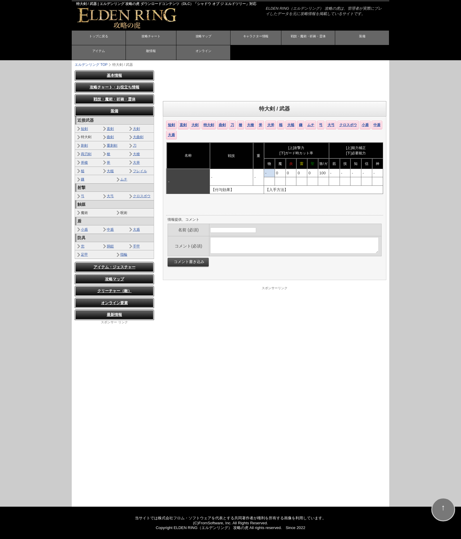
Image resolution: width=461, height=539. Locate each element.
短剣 (171, 125)
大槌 (290, 125)
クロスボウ (348, 125)
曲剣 (222, 125)
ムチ (310, 125)
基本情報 (114, 75)
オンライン (203, 53)
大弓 (331, 125)
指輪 (123, 254)
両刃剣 (86, 154)
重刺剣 (112, 145)
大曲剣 (138, 137)
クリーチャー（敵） (114, 291)
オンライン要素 (114, 302)
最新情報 (114, 314)
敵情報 (151, 53)
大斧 (270, 125)
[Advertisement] (274, 83)
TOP (91, 64)
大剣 (194, 125)
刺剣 (84, 145)
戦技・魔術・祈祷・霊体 (308, 38)
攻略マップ (203, 38)
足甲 (84, 254)
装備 (362, 38)
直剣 (183, 125)
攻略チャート (150, 38)
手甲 (136, 246)
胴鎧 (110, 246)
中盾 (376, 125)
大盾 (171, 135)
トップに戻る (98, 38)
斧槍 (84, 162)
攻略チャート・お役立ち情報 (114, 87)
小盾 (365, 125)
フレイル (140, 171)
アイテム (98, 53)
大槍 (250, 125)
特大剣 (208, 125)
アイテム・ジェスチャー (114, 267)
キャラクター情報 (256, 38)
